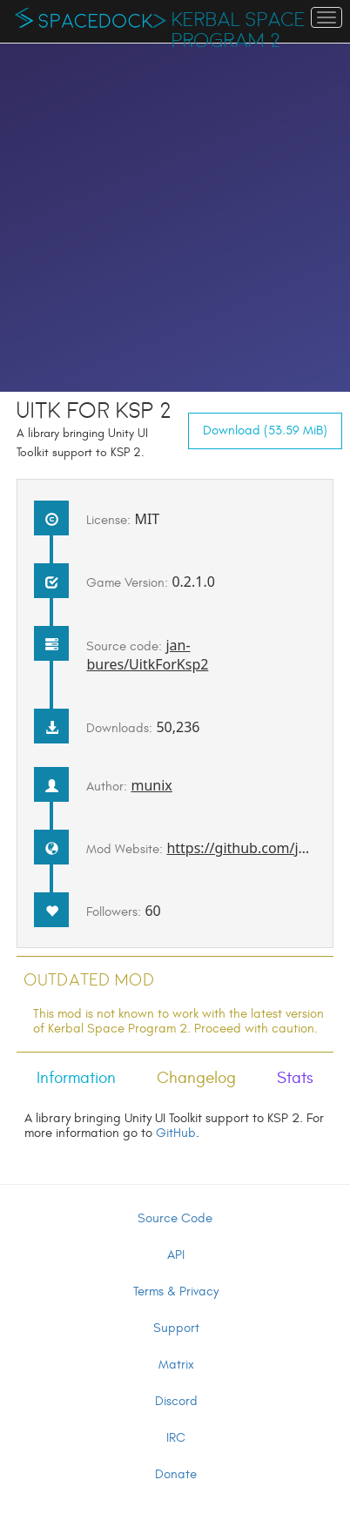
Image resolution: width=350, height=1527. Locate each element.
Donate (176, 1474)
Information (76, 1077)
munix (151, 785)
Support (176, 1328)
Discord (176, 1401)
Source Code (175, 1218)
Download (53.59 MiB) (265, 430)
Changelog (196, 1077)
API (176, 1255)
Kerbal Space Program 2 (239, 30)
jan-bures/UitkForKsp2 (147, 655)
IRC (175, 1437)
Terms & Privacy (176, 1291)
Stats (295, 1077)
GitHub (176, 1133)
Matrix (176, 1364)
